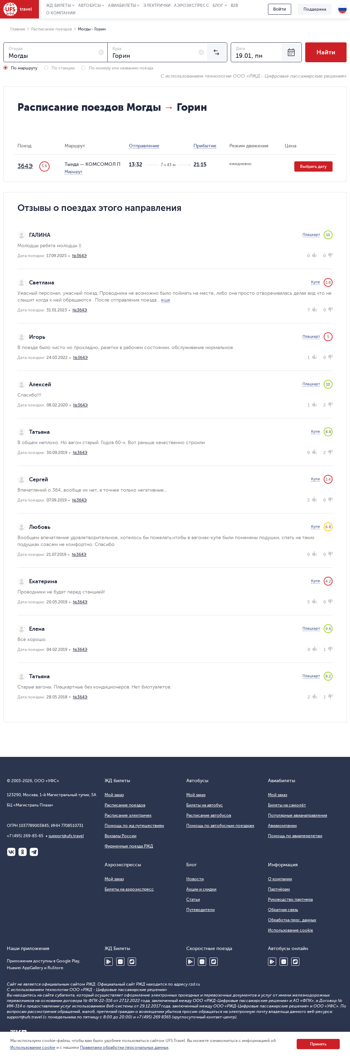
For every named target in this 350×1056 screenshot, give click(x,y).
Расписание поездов (125, 805)
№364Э (79, 255)
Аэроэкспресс (191, 5)
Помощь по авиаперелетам (295, 835)
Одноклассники (22, 851)
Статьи (193, 899)
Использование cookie (290, 930)
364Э (25, 166)
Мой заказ (114, 794)
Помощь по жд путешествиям (134, 825)
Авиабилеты (122, 5)
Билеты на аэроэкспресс (129, 889)
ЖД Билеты (58, 5)
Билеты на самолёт (287, 805)
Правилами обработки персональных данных (124, 1047)
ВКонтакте (11, 851)
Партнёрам (279, 889)
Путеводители (200, 909)
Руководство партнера (290, 899)
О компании (61, 13)
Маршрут (73, 171)
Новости (195, 879)
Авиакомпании (282, 825)
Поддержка (315, 9)
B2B (234, 5)
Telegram (33, 851)
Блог (218, 5)
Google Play (109, 962)
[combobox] (56, 52)
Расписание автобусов (208, 815)
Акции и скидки (201, 889)
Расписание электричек (128, 815)
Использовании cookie (32, 1047)
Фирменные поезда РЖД (129, 846)
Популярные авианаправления (297, 815)
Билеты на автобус (204, 805)
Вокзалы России (120, 835)
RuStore (132, 962)
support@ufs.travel (66, 835)
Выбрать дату (313, 166)
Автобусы (89, 5)
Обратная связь (283, 909)
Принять (318, 1044)
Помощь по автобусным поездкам (220, 825)
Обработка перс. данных (292, 920)
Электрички (157, 5)
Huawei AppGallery (120, 962)
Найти (326, 52)
